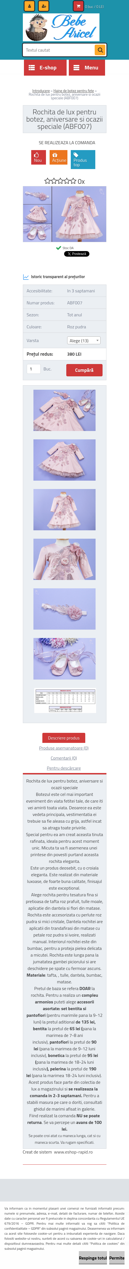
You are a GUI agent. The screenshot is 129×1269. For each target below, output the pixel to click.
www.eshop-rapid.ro (73, 1151)
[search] (100, 50)
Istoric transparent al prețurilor (54, 277)
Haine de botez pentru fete (73, 90)
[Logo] (61, 27)
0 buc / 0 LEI (94, 6)
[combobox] (84, 340)
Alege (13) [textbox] (79, 340)
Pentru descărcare (64, 768)
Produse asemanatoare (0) (63, 748)
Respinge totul (93, 1257)
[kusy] (34, 369)
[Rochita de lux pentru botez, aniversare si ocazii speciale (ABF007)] (64, 188)
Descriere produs (64, 738)
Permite (117, 1257)
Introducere (41, 90)
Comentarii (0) (64, 758)
